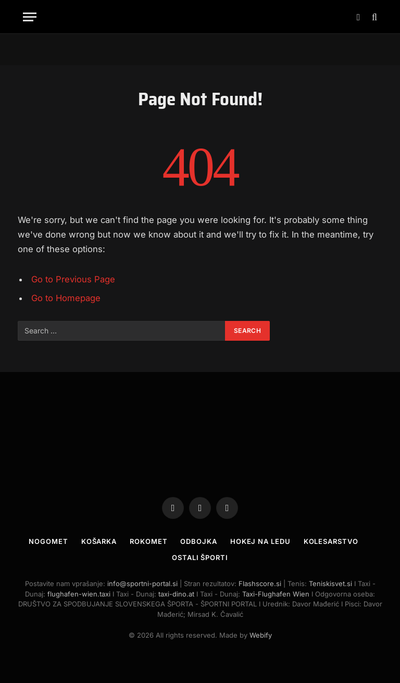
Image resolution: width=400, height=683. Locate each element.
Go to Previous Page (73, 279)
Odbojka (198, 541)
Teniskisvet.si (330, 583)
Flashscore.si (260, 583)
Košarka (99, 541)
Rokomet (148, 541)
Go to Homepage (66, 298)
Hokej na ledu (260, 541)
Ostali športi (200, 557)
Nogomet (48, 541)
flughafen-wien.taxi (78, 594)
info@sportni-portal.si (142, 583)
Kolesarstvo (331, 541)
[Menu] (29, 17)
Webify (260, 635)
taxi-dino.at (176, 594)
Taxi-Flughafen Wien (276, 594)
